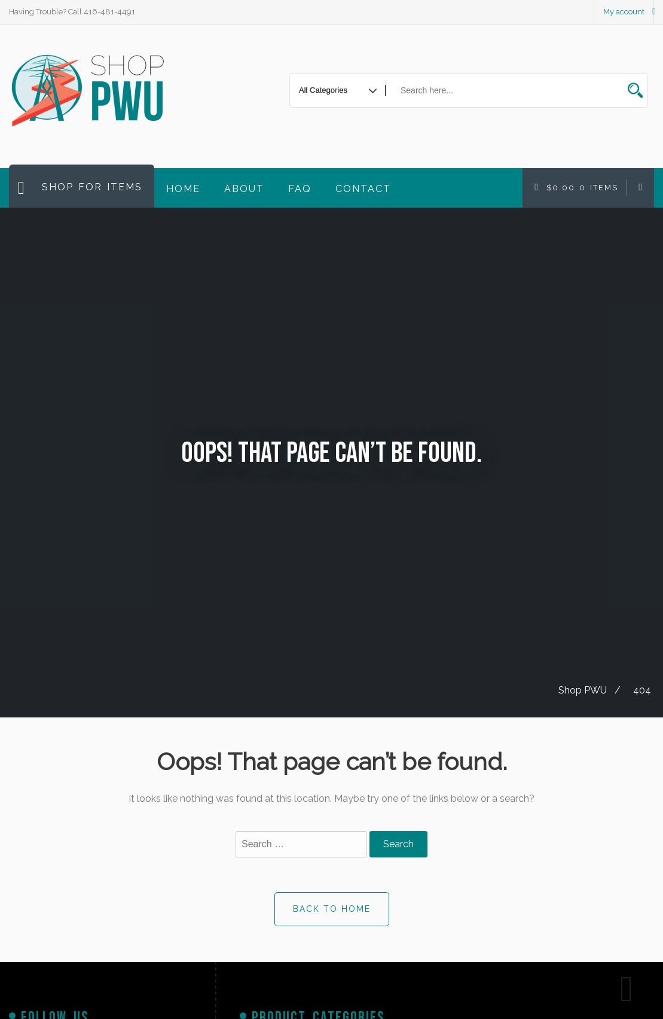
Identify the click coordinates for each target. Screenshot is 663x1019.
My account (623, 11)
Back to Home (332, 909)
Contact (363, 188)
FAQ (299, 188)
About (244, 188)
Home (183, 188)
